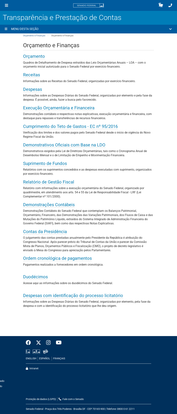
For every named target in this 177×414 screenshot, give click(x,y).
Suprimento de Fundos (45, 163)
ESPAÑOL (44, 358)
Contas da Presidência (45, 231)
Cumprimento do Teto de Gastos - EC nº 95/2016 (70, 126)
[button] (160, 5)
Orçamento (34, 56)
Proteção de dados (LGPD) (41, 399)
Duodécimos (35, 276)
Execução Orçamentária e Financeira (58, 107)
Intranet (32, 368)
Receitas (31, 74)
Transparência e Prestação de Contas (62, 17)
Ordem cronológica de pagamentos (57, 258)
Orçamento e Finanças (34, 35)
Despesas (32, 89)
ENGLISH (31, 358)
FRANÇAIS (59, 358)
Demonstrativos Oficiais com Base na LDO (64, 145)
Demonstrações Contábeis (49, 204)
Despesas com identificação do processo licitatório (73, 295)
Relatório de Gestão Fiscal (48, 182)
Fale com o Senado (71, 399)
